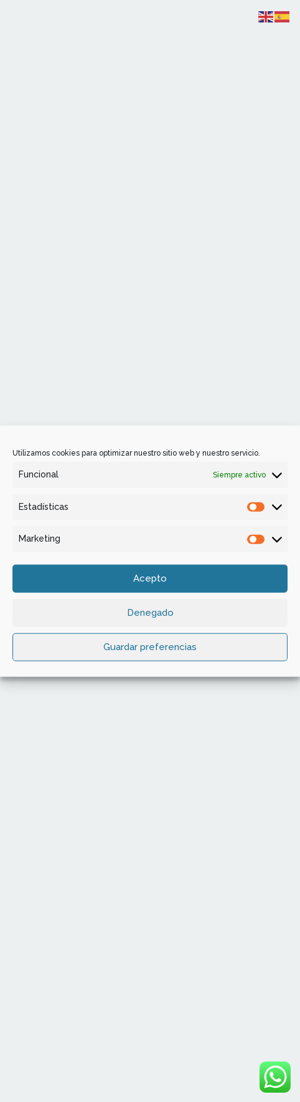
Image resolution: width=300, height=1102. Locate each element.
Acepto (150, 578)
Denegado (150, 612)
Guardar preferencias (150, 647)
